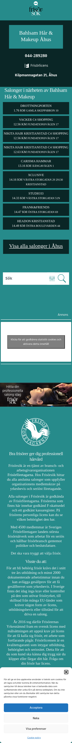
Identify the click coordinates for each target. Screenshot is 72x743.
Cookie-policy (34, 738)
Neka (36, 718)
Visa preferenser (36, 729)
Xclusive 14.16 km (36, 179)
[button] (66, 672)
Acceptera (36, 708)
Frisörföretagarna (20, 475)
